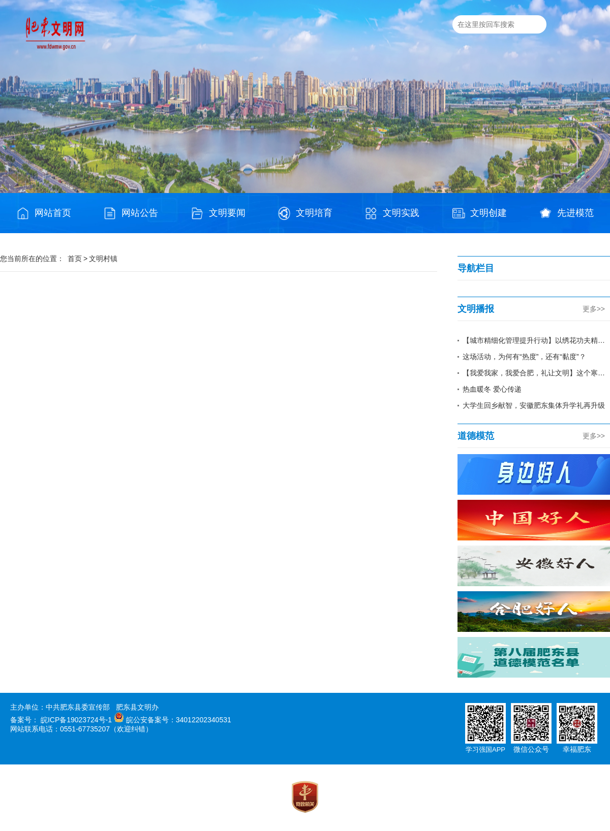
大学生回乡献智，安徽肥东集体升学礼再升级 (534, 405)
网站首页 (43, 213)
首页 (75, 258)
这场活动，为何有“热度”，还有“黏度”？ (524, 357)
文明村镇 (103, 258)
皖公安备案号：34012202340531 (178, 720)
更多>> (594, 309)
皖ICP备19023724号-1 (76, 720)
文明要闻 (218, 213)
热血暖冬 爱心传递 (492, 389)
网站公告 (130, 213)
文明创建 (479, 213)
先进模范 (566, 213)
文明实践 (391, 213)
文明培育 (305, 213)
